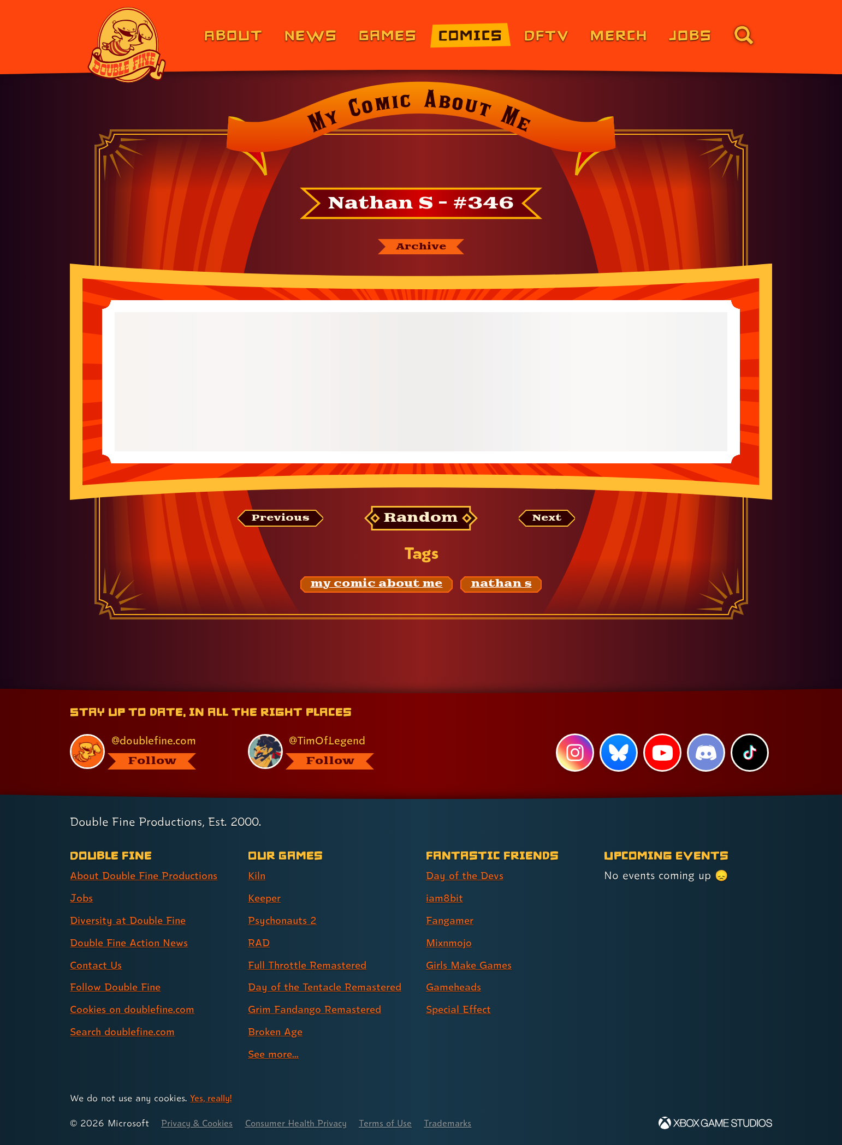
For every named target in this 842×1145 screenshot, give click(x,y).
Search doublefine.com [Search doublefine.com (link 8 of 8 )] (127, 1032)
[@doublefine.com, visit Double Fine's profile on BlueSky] (146, 752)
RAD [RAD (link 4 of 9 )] (259, 943)
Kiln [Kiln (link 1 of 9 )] (257, 875)
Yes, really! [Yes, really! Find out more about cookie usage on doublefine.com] (212, 1098)
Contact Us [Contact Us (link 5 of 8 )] (97, 965)
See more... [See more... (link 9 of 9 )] (275, 1054)
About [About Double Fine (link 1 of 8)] (233, 35)
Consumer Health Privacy (307, 1123)
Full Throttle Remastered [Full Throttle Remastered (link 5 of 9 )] (311, 965)
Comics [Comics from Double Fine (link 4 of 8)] (470, 35)
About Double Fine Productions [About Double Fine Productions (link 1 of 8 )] (149, 875)
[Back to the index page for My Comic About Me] (421, 132)
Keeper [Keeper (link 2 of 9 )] (266, 898)
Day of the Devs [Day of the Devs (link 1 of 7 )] (467, 875)
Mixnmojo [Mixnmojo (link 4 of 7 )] (451, 943)
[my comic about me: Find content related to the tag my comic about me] (376, 585)
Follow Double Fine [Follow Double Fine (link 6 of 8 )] (118, 987)
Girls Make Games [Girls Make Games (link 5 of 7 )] (472, 965)
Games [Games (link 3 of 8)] (388, 35)
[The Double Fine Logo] (127, 45)
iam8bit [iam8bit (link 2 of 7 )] (445, 898)
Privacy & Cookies (200, 1123)
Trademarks (468, 1123)
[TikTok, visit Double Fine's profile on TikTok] (750, 753)
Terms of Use (403, 1123)
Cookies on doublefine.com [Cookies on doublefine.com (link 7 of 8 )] (137, 1009)
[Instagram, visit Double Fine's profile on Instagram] (574, 753)
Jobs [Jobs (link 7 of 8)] (690, 35)
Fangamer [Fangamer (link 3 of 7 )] (452, 920)
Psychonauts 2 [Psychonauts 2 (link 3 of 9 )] (284, 920)
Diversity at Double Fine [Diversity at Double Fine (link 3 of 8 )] (131, 920)
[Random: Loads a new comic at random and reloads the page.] (421, 520)
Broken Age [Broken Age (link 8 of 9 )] (277, 1032)
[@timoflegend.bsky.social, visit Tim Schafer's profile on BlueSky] (324, 752)
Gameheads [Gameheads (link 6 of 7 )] (455, 987)
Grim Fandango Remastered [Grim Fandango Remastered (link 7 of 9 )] (319, 1009)
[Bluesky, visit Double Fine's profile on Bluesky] (617, 753)
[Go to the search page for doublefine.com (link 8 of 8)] (744, 35)
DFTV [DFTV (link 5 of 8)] (546, 35)
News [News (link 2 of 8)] (310, 35)
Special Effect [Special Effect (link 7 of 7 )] (461, 1009)
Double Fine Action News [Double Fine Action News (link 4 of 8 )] (133, 943)
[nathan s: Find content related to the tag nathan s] (501, 585)
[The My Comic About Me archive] (421, 247)
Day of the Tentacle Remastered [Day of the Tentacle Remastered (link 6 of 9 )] (330, 987)
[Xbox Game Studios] (715, 1123)
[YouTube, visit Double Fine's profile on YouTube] (662, 753)
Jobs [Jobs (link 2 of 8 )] (82, 898)
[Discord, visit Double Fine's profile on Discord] (705, 753)
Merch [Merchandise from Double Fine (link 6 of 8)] (619, 35)
